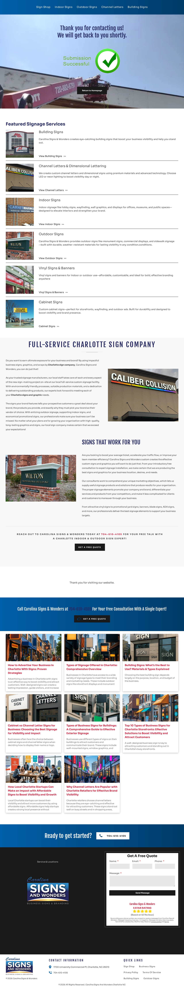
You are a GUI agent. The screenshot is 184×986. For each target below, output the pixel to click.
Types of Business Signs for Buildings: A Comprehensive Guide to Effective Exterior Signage (91, 729)
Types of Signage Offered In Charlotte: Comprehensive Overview (91, 667)
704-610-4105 (111, 534)
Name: (113, 861)
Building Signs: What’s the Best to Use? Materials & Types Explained (147, 667)
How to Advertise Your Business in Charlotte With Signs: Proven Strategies (31, 669)
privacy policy (156, 922)
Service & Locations (47, 861)
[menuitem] (43, 7)
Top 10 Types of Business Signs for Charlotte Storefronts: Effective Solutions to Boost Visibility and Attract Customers (147, 731)
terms (167, 922)
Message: (114, 873)
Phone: (158, 861)
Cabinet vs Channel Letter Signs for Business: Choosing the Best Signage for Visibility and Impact (32, 729)
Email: (135, 861)
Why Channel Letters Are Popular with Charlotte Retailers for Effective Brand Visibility (91, 790)
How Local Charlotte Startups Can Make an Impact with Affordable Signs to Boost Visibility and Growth (32, 790)
